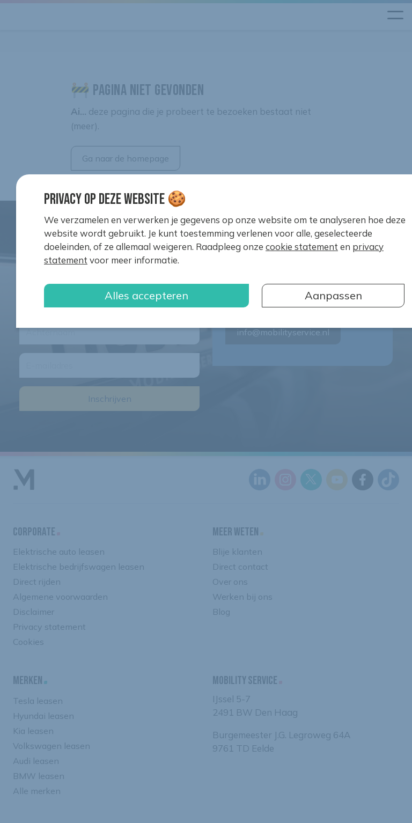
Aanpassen (333, 295)
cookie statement (302, 246)
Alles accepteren (146, 295)
